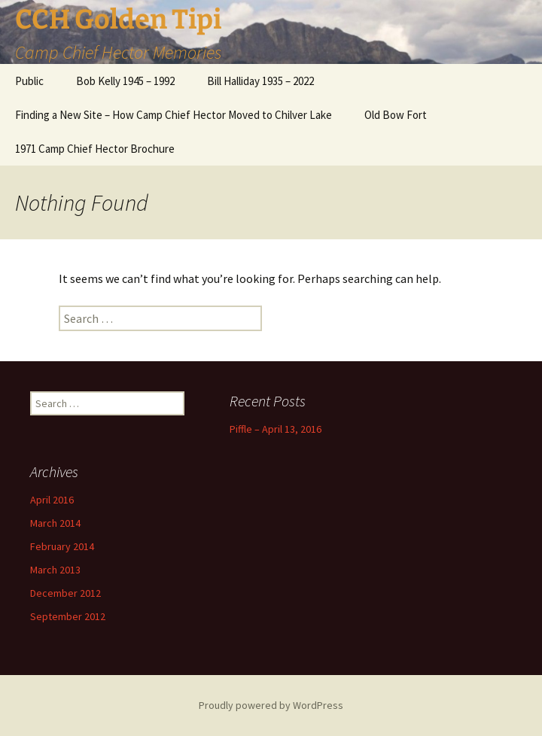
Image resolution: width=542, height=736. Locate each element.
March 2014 (55, 523)
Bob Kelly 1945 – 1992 (125, 81)
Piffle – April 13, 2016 (275, 429)
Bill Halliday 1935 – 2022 (260, 81)
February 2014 (62, 546)
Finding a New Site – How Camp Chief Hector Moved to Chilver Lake (173, 115)
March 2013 (55, 569)
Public (29, 81)
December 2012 (65, 593)
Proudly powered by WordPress (271, 705)
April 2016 (52, 499)
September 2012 (67, 616)
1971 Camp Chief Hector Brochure (95, 148)
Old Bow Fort (395, 115)
